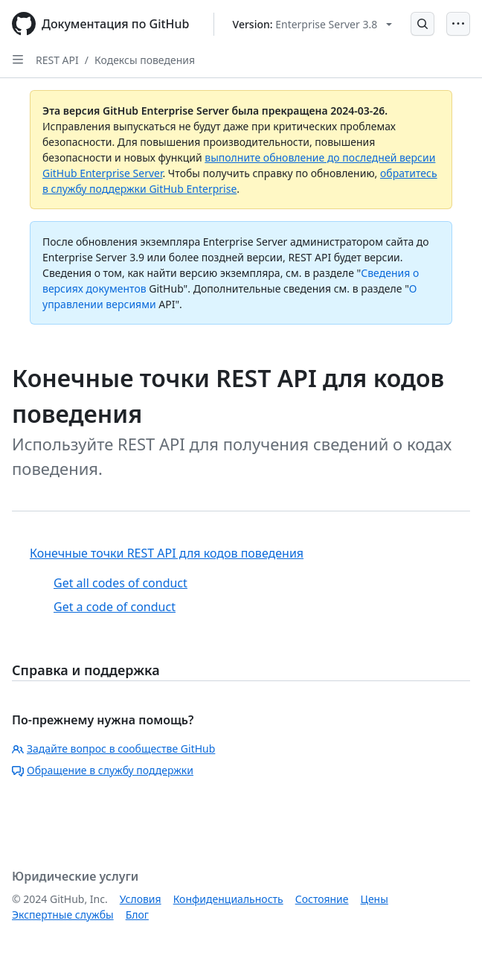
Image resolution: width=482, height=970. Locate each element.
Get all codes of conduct (120, 583)
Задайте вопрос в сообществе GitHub (113, 748)
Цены (374, 899)
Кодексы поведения (144, 60)
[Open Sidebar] (18, 59)
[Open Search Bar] (422, 24)
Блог (137, 914)
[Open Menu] (458, 24)
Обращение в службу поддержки (102, 770)
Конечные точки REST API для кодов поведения (166, 553)
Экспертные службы (63, 914)
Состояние (322, 899)
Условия (140, 899)
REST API (57, 60)
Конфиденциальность (228, 899)
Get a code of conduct (115, 607)
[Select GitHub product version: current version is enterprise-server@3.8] (312, 24)
